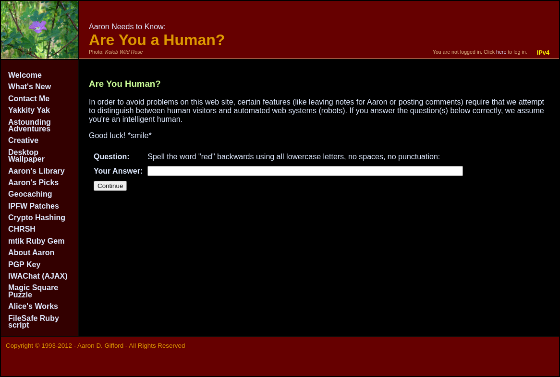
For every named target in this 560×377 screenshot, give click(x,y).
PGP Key (24, 264)
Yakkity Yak (29, 110)
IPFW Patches (33, 206)
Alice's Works (33, 306)
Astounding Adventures (29, 125)
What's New (29, 86)
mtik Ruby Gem (36, 241)
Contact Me (28, 98)
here (501, 52)
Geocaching (30, 194)
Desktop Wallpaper (26, 155)
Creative (23, 140)
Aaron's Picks (33, 182)
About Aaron (31, 252)
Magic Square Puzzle (33, 290)
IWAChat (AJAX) (38, 276)
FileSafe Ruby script (33, 321)
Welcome (25, 75)
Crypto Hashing (36, 217)
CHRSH (22, 229)
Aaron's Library (36, 171)
